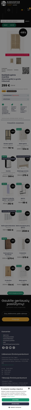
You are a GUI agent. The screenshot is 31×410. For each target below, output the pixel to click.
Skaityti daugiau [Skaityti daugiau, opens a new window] (11, 396)
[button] (15, 407)
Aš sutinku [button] (15, 400)
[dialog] (15, 205)
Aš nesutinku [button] (15, 404)
